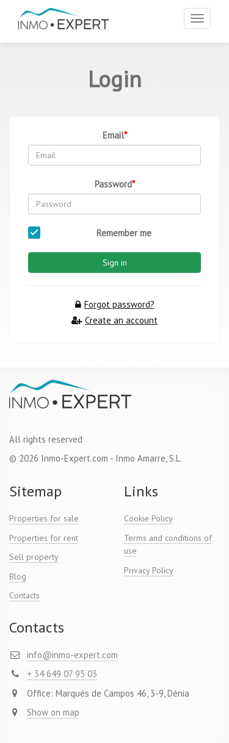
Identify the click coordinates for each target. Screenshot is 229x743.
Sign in (115, 262)
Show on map (53, 712)
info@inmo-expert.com (72, 655)
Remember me (123, 233)
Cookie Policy (148, 518)
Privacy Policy (148, 570)
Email (113, 135)
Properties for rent (43, 537)
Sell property (34, 556)
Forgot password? (114, 304)
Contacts (24, 595)
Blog (17, 576)
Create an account (114, 320)
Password (113, 184)
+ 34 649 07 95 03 (62, 674)
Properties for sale (44, 518)
